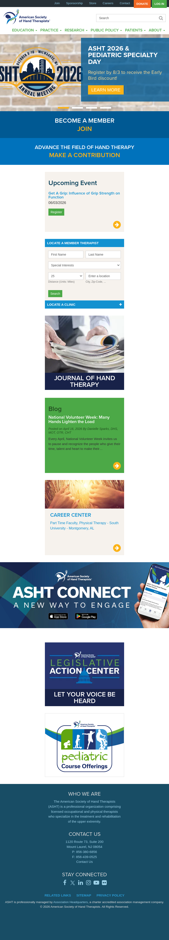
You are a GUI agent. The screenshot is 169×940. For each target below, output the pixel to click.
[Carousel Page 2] (77, 108)
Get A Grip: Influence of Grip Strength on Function (84, 195)
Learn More (105, 89)
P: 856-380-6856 (84, 852)
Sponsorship (74, 3)
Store (92, 3)
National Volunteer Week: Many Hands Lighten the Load (79, 419)
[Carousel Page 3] (91, 108)
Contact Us (84, 862)
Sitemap (83, 895)
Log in (159, 3)
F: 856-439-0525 (84, 857)
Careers (108, 3)
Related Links (57, 895)
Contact (125, 3)
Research (76, 30)
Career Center (70, 515)
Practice (51, 30)
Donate (142, 3)
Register (56, 212)
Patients (135, 30)
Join (57, 3)
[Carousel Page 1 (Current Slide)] (63, 108)
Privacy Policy (111, 895)
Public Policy (106, 30)
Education (24, 30)
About (157, 30)
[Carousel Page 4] (105, 108)
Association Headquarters (70, 902)
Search (160, 18)
